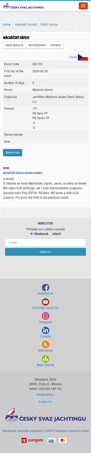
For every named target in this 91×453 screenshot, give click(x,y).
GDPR (49, 431)
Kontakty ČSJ (46, 402)
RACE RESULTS (14, 45)
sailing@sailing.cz (45, 394)
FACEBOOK (45, 290)
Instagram (45, 318)
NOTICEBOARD (37, 45)
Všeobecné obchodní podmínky (22, 431)
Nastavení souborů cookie (72, 431)
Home (7, 24)
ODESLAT (46, 252)
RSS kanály (45, 347)
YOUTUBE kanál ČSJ (45, 304)
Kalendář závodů (26, 24)
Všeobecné (39, 234)
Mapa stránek (45, 361)
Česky (78, 57)
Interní (55, 234)
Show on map (13, 152)
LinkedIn (45, 333)
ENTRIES (56, 45)
